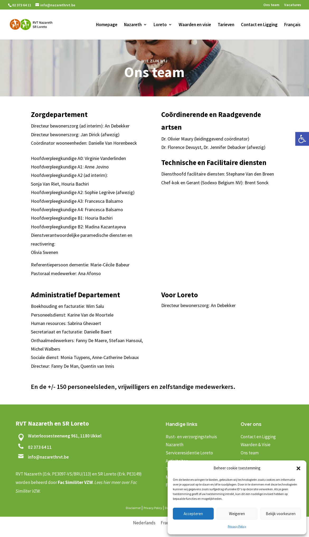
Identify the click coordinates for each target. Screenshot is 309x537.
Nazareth (133, 25)
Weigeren (237, 513)
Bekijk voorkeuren (281, 513)
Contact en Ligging (259, 25)
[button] (302, 139)
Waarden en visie (195, 25)
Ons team (271, 5)
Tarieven (226, 25)
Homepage (106, 25)
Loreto (160, 25)
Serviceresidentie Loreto (189, 453)
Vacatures (292, 5)
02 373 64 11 (40, 447)
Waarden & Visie (255, 445)
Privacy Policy (237, 526)
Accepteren (193, 513)
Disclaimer (133, 508)
